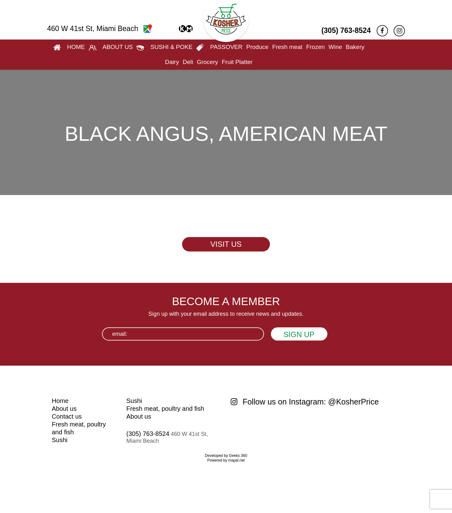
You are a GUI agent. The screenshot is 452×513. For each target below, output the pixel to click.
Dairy (172, 62)
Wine (335, 47)
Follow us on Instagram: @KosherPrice (305, 401)
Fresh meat (287, 47)
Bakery (355, 47)
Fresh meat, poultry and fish (165, 408)
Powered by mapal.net (226, 460)
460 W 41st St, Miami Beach (99, 28)
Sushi (59, 439)
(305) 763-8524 (346, 30)
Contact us (67, 416)
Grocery (207, 62)
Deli (188, 62)
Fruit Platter (237, 62)
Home (60, 400)
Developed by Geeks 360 (226, 455)
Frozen (315, 47)
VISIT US (226, 244)
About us (64, 408)
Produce (257, 47)
